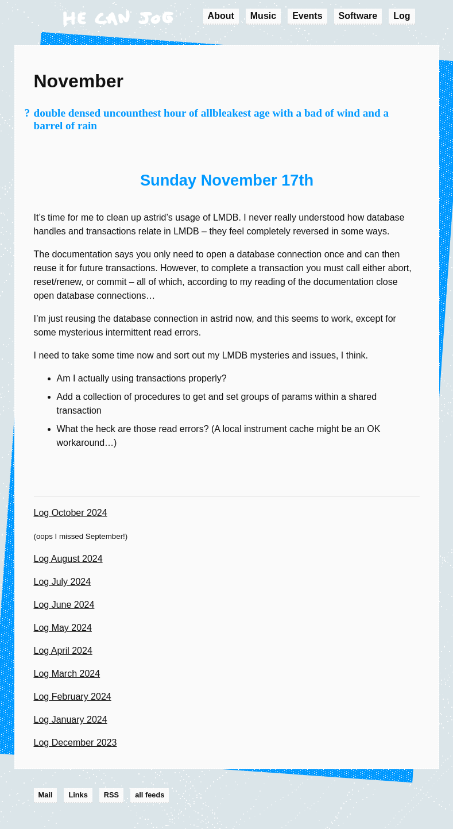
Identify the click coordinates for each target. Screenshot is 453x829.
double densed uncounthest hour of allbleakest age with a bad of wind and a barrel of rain (211, 119)
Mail (45, 795)
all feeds (149, 795)
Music (263, 16)
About (221, 16)
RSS (111, 795)
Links (77, 795)
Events (307, 16)
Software (358, 16)
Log (401, 16)
